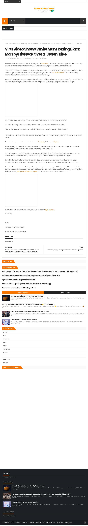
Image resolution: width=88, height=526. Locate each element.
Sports (5, 333)
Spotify (5, 363)
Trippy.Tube (6, 350)
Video (5, 346)
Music (5, 343)
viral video (44, 64)
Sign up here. (50, 210)
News (18, 44)
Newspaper (24, 44)
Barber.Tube (6, 360)
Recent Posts (65, 293)
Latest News (12, 44)
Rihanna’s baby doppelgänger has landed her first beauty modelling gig (26, 285)
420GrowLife (7, 357)
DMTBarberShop (31, 523)
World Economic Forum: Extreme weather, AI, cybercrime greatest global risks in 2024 (31, 276)
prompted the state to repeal (27, 172)
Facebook (41, 143)
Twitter (56, 143)
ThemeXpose (68, 523)
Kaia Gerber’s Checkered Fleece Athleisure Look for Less (30, 312)
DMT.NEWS (6, 340)
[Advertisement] (25, 36)
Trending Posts (22, 293)
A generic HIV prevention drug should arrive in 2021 (19, 281)
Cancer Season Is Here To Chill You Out (24, 321)
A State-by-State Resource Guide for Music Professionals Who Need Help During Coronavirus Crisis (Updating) (40, 272)
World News (32, 44)
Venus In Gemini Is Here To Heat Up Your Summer (27, 297)
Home (6, 44)
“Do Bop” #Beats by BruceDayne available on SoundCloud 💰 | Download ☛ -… (28, 305)
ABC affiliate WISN (58, 73)
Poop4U (5, 353)
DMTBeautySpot (48, 523)
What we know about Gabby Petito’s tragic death (19, 289)
